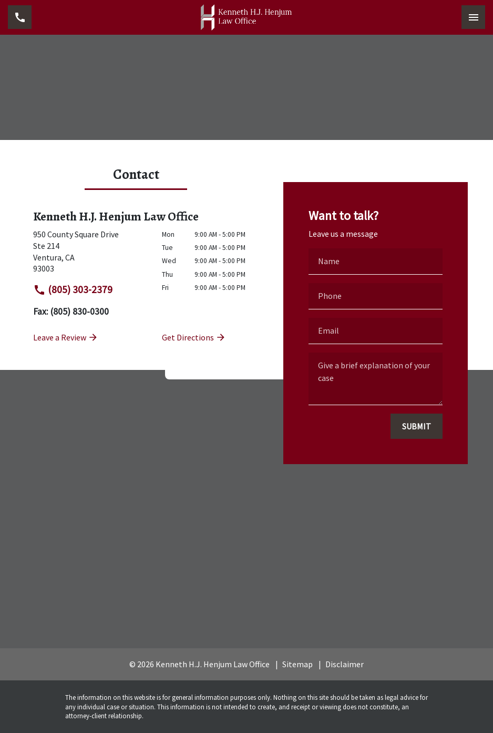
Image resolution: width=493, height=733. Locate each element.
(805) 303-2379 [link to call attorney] (72, 289)
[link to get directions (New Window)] (89, 251)
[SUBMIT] (417, 426)
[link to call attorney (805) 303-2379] (20, 17)
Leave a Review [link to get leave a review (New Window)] (65, 337)
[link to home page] (246, 17)
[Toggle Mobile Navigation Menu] (473, 17)
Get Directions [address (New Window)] (194, 337)
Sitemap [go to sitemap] (297, 664)
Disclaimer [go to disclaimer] (344, 664)
